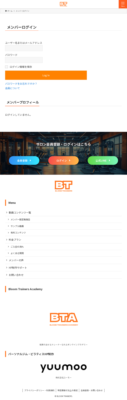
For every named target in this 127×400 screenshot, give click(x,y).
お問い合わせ (16, 275)
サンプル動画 (17, 226)
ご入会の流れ (17, 246)
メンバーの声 (16, 260)
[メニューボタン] (123, 4)
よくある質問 (17, 253)
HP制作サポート (18, 267)
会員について (12, 88)
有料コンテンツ (18, 232)
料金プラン (15, 239)
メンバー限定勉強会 (20, 219)
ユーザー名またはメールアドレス (23, 43)
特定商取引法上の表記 (68, 390)
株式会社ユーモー (64, 377)
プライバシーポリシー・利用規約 (39, 390)
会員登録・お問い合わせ (92, 390)
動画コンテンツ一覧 (20, 212)
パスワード (11, 55)
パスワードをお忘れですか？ (21, 83)
